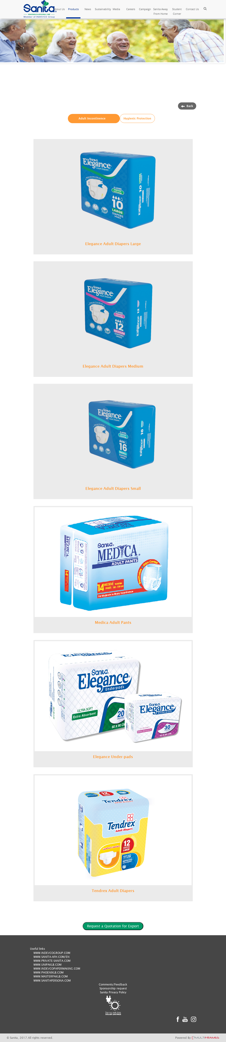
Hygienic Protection (137, 118)
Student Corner (177, 11)
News (87, 9)
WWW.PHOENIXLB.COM (48, 972)
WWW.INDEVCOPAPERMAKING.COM (56, 968)
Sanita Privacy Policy (113, 992)
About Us (59, 9)
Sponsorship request (113, 988)
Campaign (145, 9)
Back (187, 106)
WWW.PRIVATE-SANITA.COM (51, 960)
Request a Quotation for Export (113, 926)
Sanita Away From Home (160, 11)
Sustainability (102, 9)
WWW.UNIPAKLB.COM (47, 964)
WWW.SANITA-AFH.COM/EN (51, 957)
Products (73, 9)
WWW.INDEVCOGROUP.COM (51, 953)
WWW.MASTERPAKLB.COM (50, 976)
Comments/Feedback (113, 984)
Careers (130, 9)
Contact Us (192, 9)
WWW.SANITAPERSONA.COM (52, 980)
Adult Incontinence (91, 118)
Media (116, 9)
